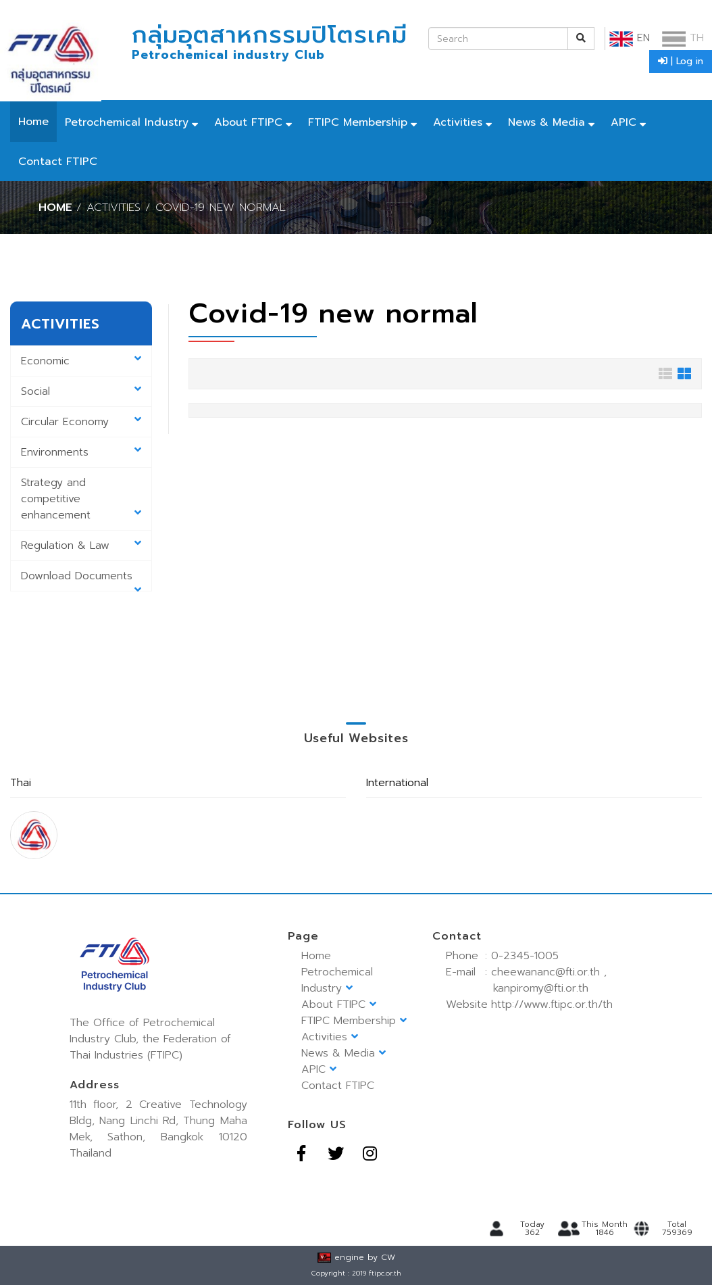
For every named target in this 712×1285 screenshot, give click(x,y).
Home (33, 122)
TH (683, 38)
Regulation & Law (81, 545)
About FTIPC (248, 122)
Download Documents (81, 579)
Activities (457, 122)
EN (629, 38)
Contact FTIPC (57, 161)
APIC (623, 122)
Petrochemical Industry (126, 122)
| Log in (680, 61)
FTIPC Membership (357, 122)
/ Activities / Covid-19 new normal (181, 207)
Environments (81, 452)
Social (81, 391)
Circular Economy (81, 422)
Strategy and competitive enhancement (81, 499)
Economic (81, 361)
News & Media (546, 122)
